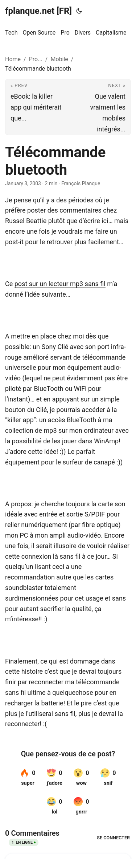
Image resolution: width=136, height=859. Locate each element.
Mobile (59, 59)
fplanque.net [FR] (38, 11)
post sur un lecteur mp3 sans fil (60, 284)
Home (13, 59)
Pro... (35, 59)
